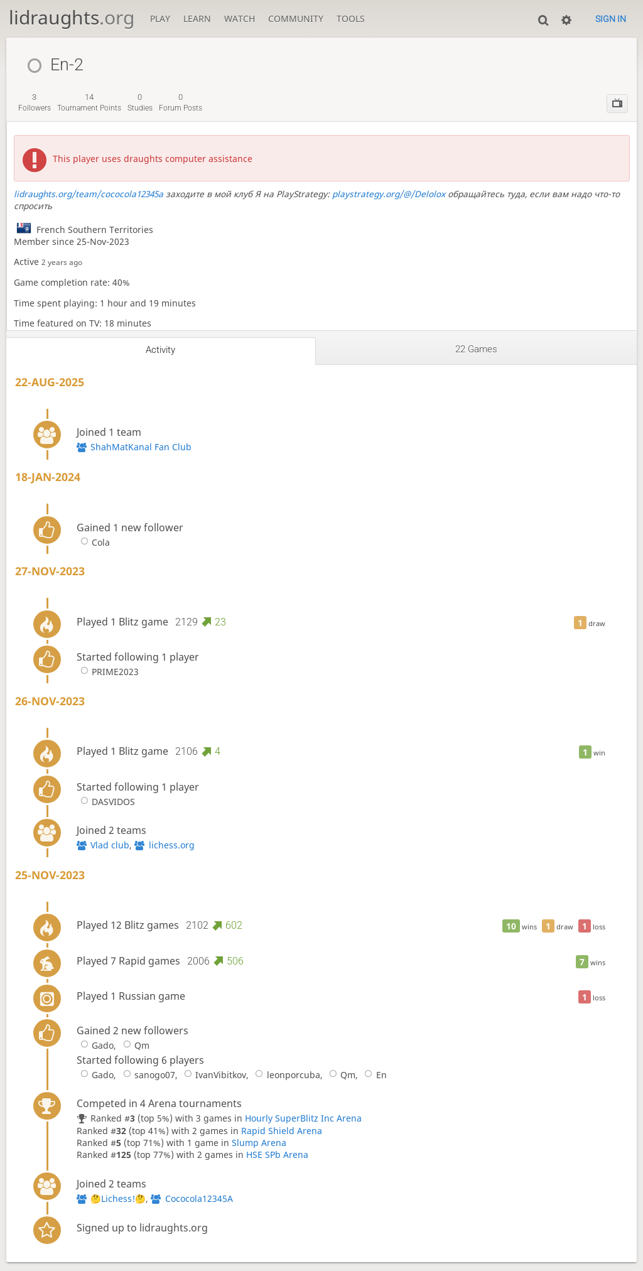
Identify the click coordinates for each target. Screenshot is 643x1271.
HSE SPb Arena (277, 1154)
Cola (93, 542)
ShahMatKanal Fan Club (141, 447)
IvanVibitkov (213, 1075)
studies (140, 102)
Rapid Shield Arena (281, 1131)
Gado (95, 1045)
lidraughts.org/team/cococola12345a (88, 194)
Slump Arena (259, 1143)
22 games (476, 349)
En (373, 1075)
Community (295, 18)
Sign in (610, 19)
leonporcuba (285, 1075)
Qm (134, 1045)
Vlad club (109, 845)
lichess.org (172, 845)
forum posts (180, 102)
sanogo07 (147, 1075)
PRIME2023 (108, 672)
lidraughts (71, 17)
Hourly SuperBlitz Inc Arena (303, 1118)
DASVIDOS (106, 802)
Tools (351, 18)
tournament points (89, 102)
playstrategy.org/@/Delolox (388, 194)
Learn (197, 18)
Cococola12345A (199, 1198)
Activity (160, 349)
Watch (239, 18)
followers (34, 102)
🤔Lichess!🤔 (118, 1198)
